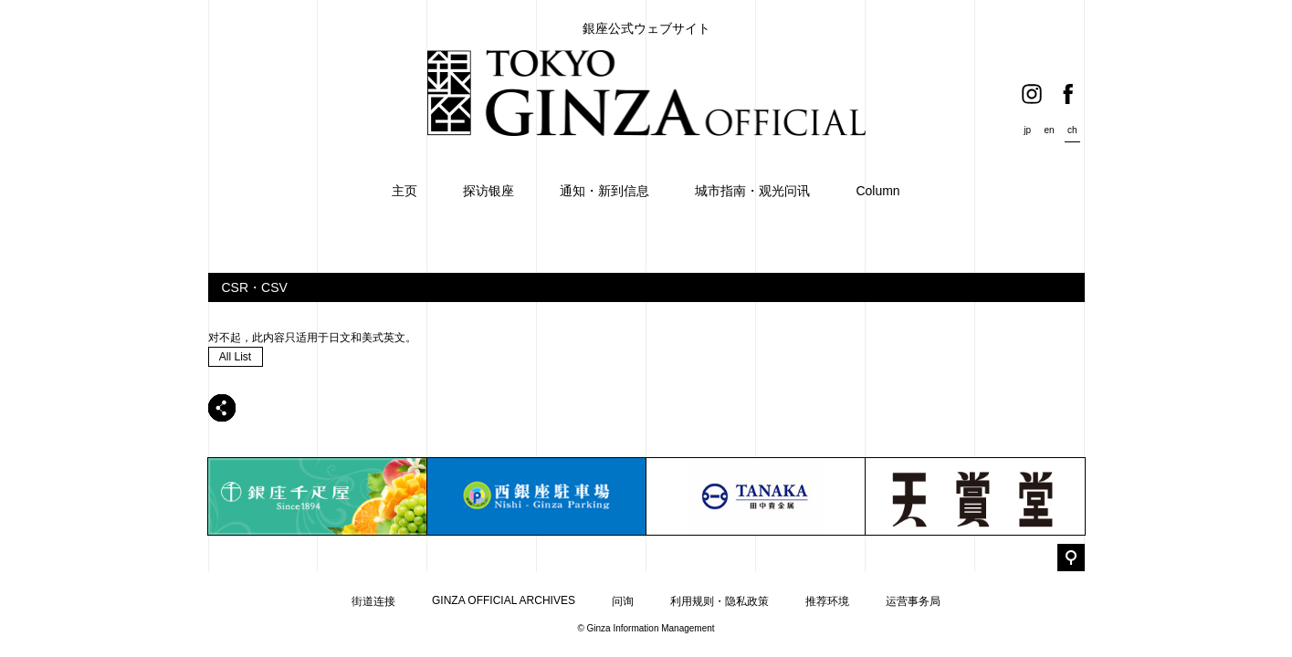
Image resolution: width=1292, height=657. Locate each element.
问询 (623, 601)
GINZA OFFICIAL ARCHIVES (503, 600)
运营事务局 (913, 601)
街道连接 (373, 601)
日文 (340, 337)
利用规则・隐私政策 (719, 601)
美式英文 (383, 337)
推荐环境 (827, 601)
